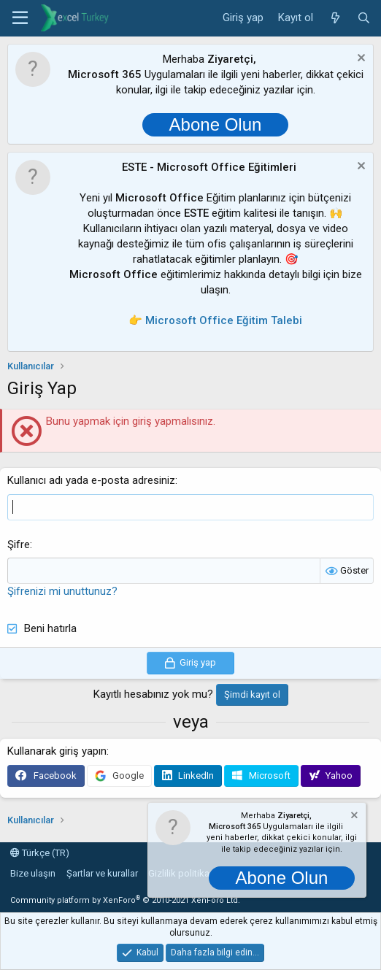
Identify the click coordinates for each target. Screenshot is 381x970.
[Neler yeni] (334, 18)
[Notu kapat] (359, 59)
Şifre (18, 544)
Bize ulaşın (32, 873)
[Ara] (364, 18)
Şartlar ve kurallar (102, 873)
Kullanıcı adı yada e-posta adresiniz (91, 480)
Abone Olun (215, 124)
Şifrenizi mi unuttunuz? (62, 591)
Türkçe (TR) (39, 852)
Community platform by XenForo (125, 900)
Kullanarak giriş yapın (57, 751)
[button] (20, 18)
